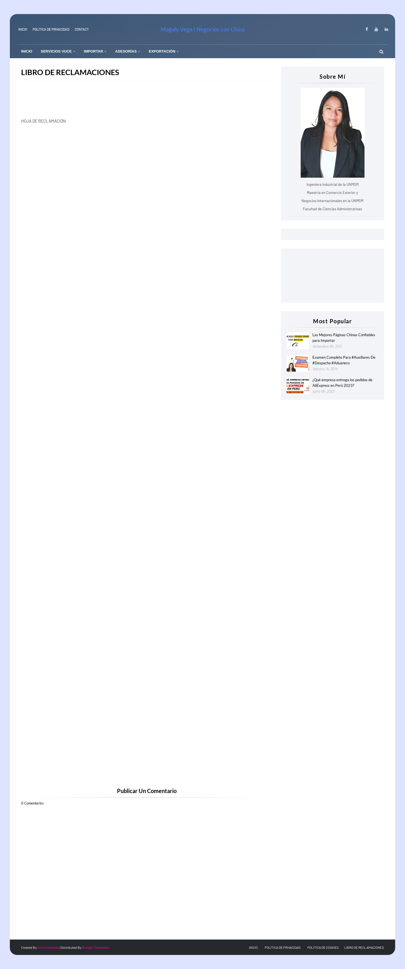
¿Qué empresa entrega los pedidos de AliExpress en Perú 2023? (342, 383)
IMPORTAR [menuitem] (93, 51)
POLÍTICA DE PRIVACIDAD (282, 947)
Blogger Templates (95, 947)
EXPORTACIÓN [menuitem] (162, 51)
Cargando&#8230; (111, 455)
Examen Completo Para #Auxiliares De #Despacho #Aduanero (343, 360)
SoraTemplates (48, 947)
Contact (82, 29)
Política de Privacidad (51, 29)
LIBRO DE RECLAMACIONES (364, 947)
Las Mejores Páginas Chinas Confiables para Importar (343, 338)
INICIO (22, 29)
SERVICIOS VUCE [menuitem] (56, 51)
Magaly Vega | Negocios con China (203, 29)
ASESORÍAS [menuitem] (126, 51)
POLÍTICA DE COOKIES (323, 947)
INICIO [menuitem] (26, 51)
